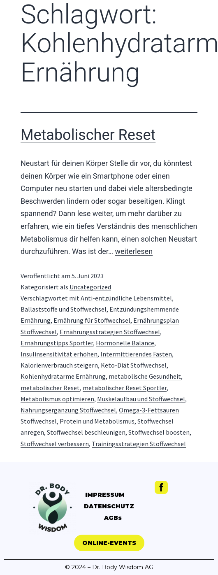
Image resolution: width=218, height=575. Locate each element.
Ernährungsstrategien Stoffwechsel (110, 332)
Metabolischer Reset (88, 135)
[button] (109, 543)
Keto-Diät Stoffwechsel (134, 365)
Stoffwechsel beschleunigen (86, 432)
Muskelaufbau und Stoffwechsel (141, 399)
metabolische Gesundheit (145, 376)
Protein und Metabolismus (97, 421)
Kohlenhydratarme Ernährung (63, 376)
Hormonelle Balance (125, 343)
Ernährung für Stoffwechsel (91, 320)
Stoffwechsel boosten (159, 432)
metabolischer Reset (50, 388)
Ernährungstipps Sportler (57, 343)
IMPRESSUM (105, 494)
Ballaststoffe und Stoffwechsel (64, 309)
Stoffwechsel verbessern (55, 444)
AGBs (113, 517)
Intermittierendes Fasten (136, 354)
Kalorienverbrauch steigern (59, 365)
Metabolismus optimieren (57, 399)
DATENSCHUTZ (109, 506)
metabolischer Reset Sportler (125, 388)
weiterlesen (134, 251)
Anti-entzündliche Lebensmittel (126, 298)
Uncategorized (90, 287)
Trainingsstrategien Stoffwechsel (139, 444)
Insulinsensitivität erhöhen (59, 354)
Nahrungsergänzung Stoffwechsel (68, 410)
